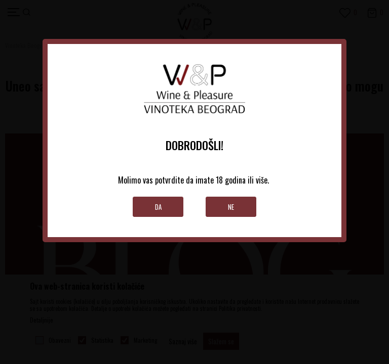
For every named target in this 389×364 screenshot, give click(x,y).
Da (158, 207)
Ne (231, 207)
